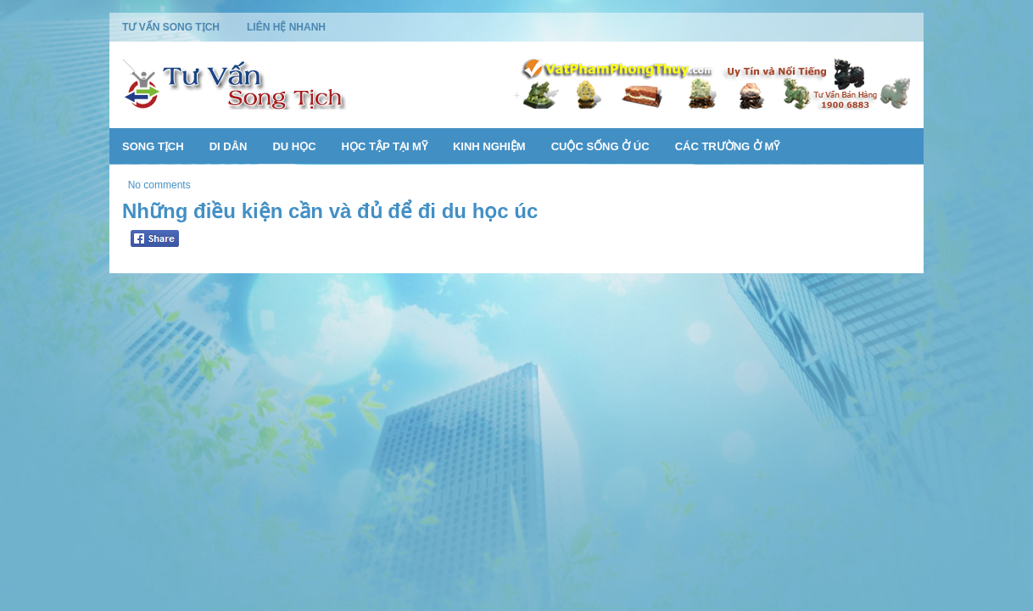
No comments (159, 185)
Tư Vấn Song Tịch (171, 27)
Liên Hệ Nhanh (286, 27)
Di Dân (228, 146)
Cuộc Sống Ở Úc (600, 146)
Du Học (293, 146)
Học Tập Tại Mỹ (384, 146)
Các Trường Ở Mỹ (727, 146)
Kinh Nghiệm (489, 146)
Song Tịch (153, 146)
